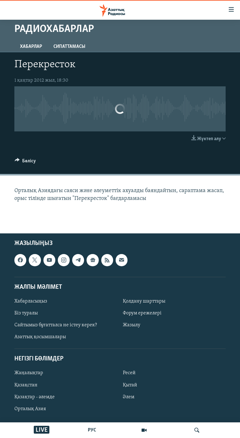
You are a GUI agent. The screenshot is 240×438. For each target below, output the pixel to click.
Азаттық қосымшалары (40, 336)
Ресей (129, 372)
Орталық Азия (30, 408)
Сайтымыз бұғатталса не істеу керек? (55, 325)
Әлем (128, 396)
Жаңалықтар (28, 372)
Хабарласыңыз (30, 300)
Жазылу (131, 325)
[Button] (25, 162)
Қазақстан (26, 384)
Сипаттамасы (69, 46)
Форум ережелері (142, 313)
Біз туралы (26, 313)
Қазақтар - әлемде (34, 396)
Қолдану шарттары (144, 300)
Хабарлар (31, 46)
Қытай (130, 384)
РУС (92, 430)
